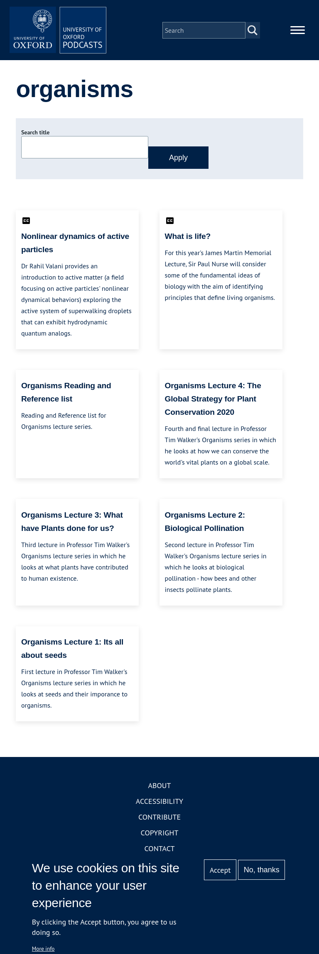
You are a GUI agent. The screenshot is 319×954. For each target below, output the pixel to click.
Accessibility (159, 803)
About (159, 787)
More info (43, 948)
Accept (220, 870)
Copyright (160, 834)
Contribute (159, 818)
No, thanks (262, 870)
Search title (35, 134)
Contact (160, 850)
